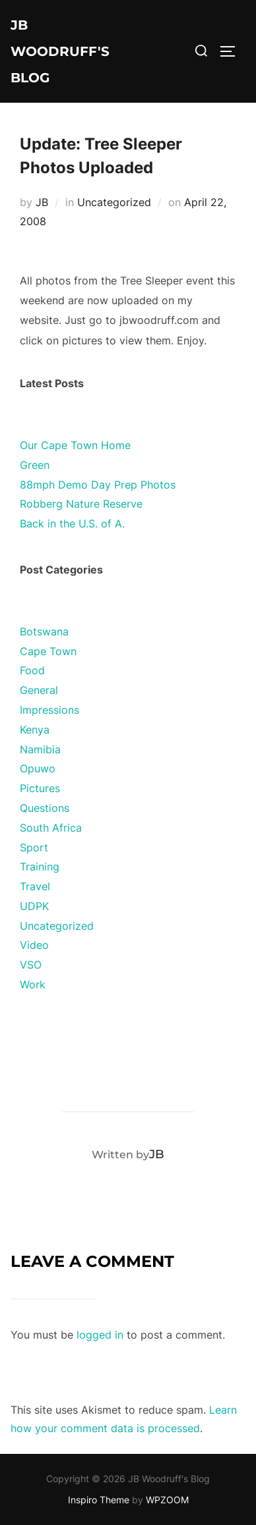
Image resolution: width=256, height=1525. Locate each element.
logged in (100, 1334)
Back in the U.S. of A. (72, 523)
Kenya (34, 729)
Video (34, 944)
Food (32, 670)
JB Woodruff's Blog (60, 51)
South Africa (51, 827)
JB (42, 202)
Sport (34, 847)
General (39, 690)
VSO (31, 964)
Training (39, 866)
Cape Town (48, 651)
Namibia (40, 749)
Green (34, 464)
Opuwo (37, 768)
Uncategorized (114, 202)
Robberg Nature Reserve (81, 503)
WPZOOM (167, 1499)
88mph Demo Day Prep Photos (98, 484)
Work (33, 984)
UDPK (34, 906)
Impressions (49, 709)
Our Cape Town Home (75, 445)
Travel (35, 886)
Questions (44, 808)
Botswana (44, 631)
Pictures (40, 788)
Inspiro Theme (98, 1499)
